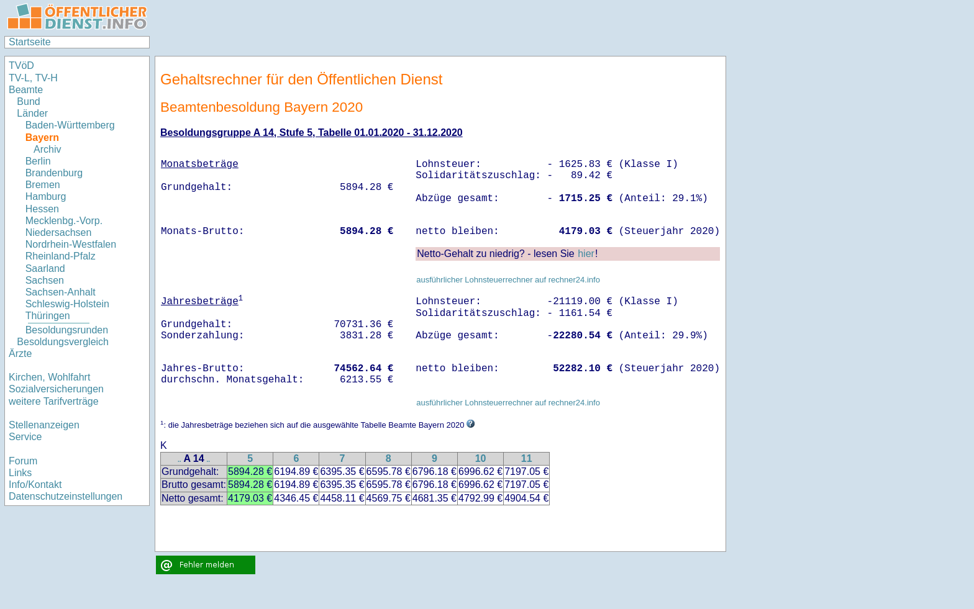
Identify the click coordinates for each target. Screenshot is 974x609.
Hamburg (45, 196)
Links (20, 472)
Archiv (47, 149)
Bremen (42, 184)
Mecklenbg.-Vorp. (64, 220)
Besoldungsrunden (66, 330)
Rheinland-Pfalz (60, 256)
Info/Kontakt (35, 484)
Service (25, 436)
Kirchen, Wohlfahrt (49, 377)
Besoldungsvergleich (63, 341)
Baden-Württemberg (70, 125)
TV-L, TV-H (33, 78)
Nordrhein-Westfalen (70, 244)
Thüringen (47, 315)
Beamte (26, 89)
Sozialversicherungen (56, 389)
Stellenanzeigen (44, 425)
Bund (28, 101)
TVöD (21, 65)
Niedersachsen (58, 232)
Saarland (45, 268)
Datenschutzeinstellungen (65, 496)
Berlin (38, 161)
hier (586, 253)
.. (179, 459)
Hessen (42, 209)
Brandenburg (54, 173)
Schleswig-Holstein (67, 304)
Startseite (30, 42)
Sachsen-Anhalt (60, 292)
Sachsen (44, 280)
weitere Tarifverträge (54, 401)
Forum (23, 461)
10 (480, 458)
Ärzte (20, 353)
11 (526, 458)
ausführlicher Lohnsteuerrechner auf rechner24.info (508, 279)
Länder (32, 113)
